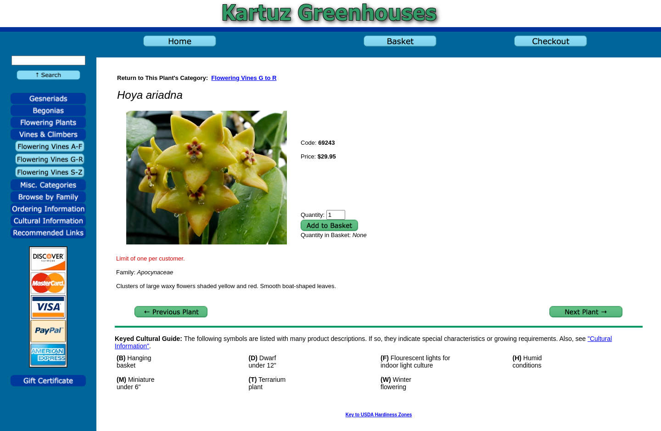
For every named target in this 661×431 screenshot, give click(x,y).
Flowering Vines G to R (243, 77)
